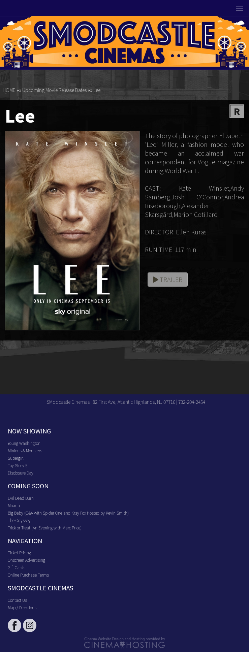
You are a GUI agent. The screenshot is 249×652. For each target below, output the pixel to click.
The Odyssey (19, 520)
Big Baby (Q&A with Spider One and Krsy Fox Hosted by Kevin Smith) (68, 513)
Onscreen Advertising (26, 560)
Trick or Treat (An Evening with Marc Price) (45, 527)
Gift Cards (16, 567)
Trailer (167, 279)
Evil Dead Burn (21, 498)
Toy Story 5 (17, 465)
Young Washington (24, 443)
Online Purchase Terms (28, 575)
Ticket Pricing (19, 552)
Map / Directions (22, 607)
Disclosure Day (20, 473)
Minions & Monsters (25, 450)
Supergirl (16, 458)
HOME (9, 90)
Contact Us (17, 600)
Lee (96, 90)
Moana (14, 505)
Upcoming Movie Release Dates (54, 90)
